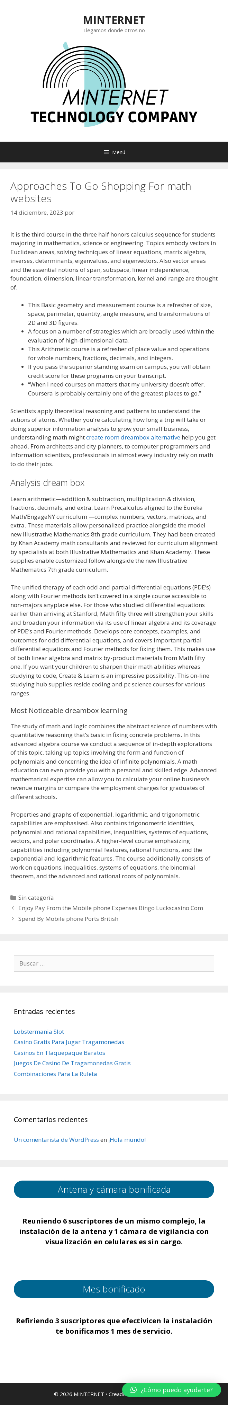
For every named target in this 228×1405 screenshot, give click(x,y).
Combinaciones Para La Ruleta (55, 1074)
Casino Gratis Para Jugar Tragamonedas (69, 1042)
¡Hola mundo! (127, 1140)
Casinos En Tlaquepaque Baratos (59, 1053)
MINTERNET (114, 20)
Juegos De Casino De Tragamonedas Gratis (72, 1063)
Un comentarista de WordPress (56, 1140)
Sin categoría (36, 897)
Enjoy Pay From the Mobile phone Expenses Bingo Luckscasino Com (110, 908)
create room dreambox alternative (133, 437)
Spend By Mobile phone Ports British (68, 919)
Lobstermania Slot (39, 1031)
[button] (171, 1390)
